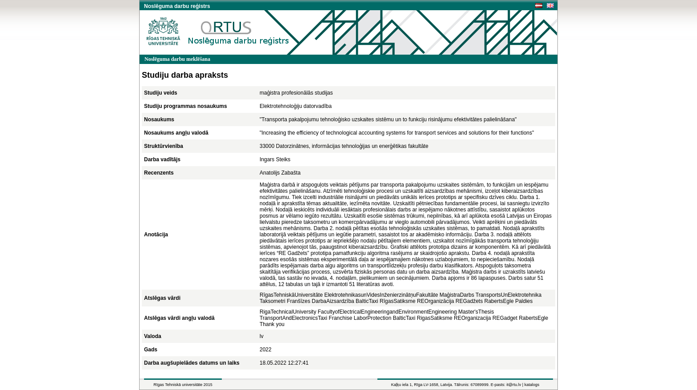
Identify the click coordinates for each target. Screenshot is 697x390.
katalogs (532, 384)
